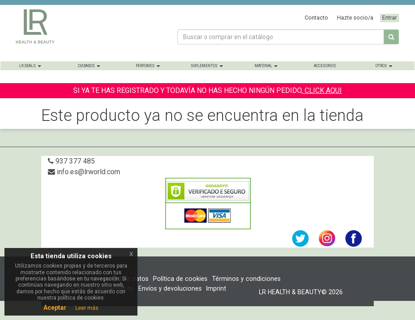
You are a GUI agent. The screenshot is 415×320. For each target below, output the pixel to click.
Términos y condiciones (246, 278)
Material (266, 66)
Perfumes (148, 66)
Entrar (389, 17)
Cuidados (89, 66)
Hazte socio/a (355, 17)
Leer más (86, 308)
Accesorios (325, 66)
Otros (384, 66)
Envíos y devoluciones (170, 288)
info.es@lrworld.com (84, 172)
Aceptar (55, 307)
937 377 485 (71, 161)
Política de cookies (180, 278)
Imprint (216, 288)
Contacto (316, 17)
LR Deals (30, 66)
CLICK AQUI (322, 90)
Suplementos (207, 66)
